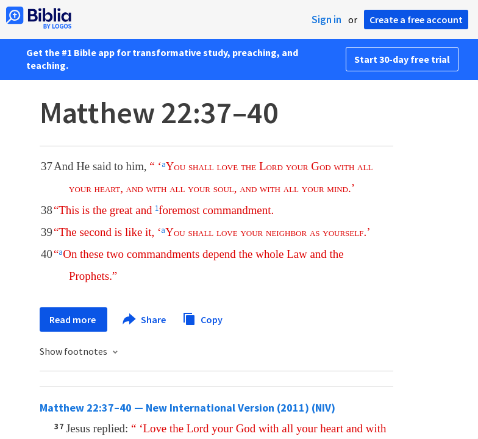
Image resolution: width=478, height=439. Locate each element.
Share (145, 319)
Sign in (326, 19)
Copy (202, 318)
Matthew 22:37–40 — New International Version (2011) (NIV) (187, 408)
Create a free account (416, 19)
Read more (73, 319)
